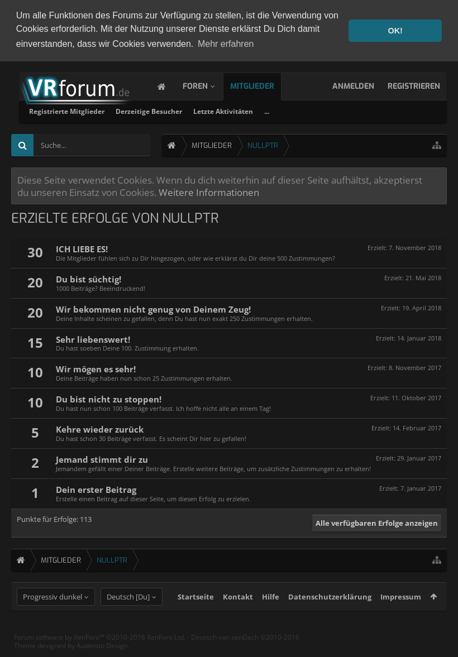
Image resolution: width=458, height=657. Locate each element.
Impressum (400, 617)
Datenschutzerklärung (329, 617)
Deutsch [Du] (128, 617)
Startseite (196, 617)
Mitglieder (263, 84)
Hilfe (270, 617)
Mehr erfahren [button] (226, 44)
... (409, 109)
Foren (206, 84)
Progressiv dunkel (52, 617)
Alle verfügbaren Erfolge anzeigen (377, 521)
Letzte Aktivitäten (366, 109)
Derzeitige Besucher (292, 109)
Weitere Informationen (209, 190)
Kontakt (238, 617)
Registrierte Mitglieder (209, 109)
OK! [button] (395, 30)
